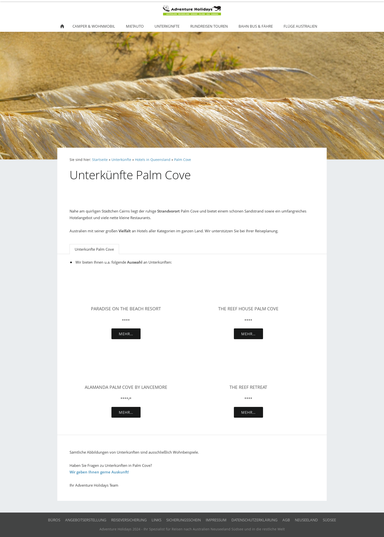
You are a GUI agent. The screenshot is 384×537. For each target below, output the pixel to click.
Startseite (100, 159)
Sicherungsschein (183, 519)
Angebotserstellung (85, 519)
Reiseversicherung (129, 519)
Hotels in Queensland (152, 159)
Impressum (216, 519)
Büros (54, 519)
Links (156, 519)
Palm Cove (182, 159)
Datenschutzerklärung (254, 519)
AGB (286, 519)
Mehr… (126, 333)
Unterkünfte (121, 159)
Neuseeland (306, 519)
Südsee (329, 519)
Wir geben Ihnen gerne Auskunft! (99, 472)
